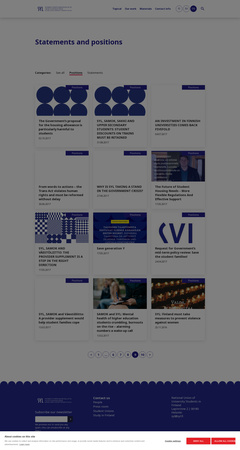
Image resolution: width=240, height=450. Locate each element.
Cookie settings (144, 441)
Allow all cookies (217, 441)
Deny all (180, 441)
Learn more (57, 444)
